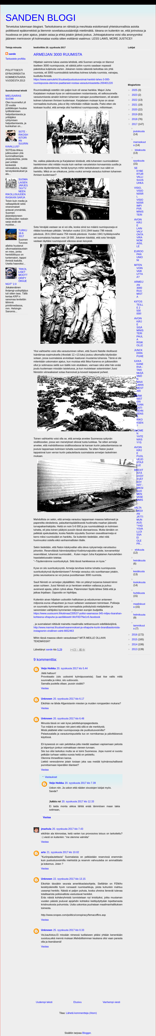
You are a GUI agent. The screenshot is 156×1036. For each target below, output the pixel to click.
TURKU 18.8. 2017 (22, 233)
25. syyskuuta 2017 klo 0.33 (68, 930)
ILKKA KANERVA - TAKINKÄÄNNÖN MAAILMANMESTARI (138, 376)
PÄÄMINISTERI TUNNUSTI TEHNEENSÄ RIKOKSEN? (138, 410)
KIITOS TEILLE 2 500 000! (138, 307)
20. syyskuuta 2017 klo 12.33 (78, 801)
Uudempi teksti (44, 1002)
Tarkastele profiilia (15, 58)
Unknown (46, 698)
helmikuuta (139, 614)
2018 (135, 119)
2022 (135, 100)
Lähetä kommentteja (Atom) (81, 1013)
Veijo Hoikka (48, 668)
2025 (135, 90)
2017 (135, 124)
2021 (135, 104)
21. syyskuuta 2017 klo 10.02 (63, 852)
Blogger (86, 1033)
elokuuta (139, 549)
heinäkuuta (139, 560)
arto (43, 852)
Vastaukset (51, 777)
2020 (135, 109)
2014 (135, 644)
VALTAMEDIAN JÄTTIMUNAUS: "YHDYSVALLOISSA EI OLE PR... (138, 525)
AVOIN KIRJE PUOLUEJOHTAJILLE (138, 456)
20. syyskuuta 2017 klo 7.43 (67, 829)
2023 (135, 95)
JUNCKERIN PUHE (138, 353)
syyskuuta (138, 160)
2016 (135, 634)
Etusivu (77, 1002)
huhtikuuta (139, 593)
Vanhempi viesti (111, 1002)
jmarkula (46, 829)
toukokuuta (139, 582)
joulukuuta (139, 131)
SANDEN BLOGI (40, 17)
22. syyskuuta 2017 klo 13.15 (69, 879)
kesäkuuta (139, 571)
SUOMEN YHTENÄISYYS (138, 436)
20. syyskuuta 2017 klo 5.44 (72, 668)
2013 (135, 649)
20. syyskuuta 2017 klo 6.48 (68, 718)
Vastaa (45, 688)
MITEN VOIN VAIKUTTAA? (138, 271)
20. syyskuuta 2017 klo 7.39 (80, 783)
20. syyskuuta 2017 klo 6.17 (68, 698)
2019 (135, 114)
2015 (135, 639)
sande (12, 54)
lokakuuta (140, 150)
